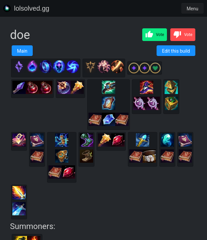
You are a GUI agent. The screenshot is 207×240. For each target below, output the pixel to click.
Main (22, 51)
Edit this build (176, 51)
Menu (192, 8)
